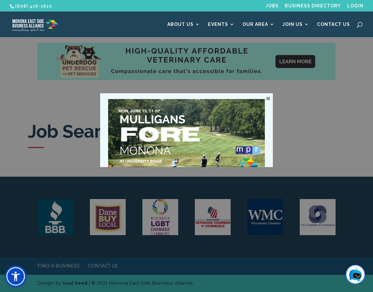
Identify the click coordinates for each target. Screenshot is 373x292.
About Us (180, 24)
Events (218, 24)
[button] (15, 276)
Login (355, 6)
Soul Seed (74, 283)
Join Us (292, 24)
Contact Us (333, 24)
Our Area (255, 24)
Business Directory (313, 6)
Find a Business (58, 266)
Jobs (272, 6)
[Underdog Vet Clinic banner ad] (186, 78)
